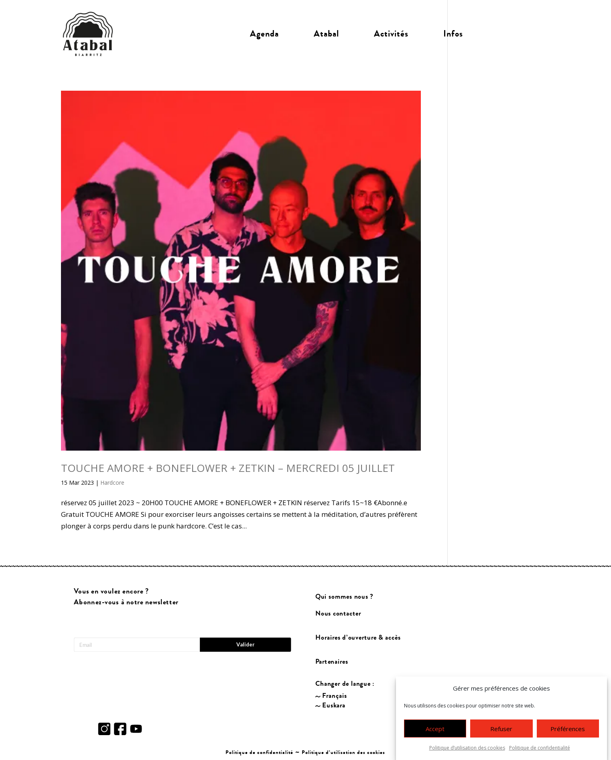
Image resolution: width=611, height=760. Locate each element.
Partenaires (331, 661)
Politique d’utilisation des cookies (467, 751)
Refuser (501, 731)
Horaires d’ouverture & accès (357, 637)
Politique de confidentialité (539, 751)
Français (334, 696)
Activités (391, 33)
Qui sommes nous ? (344, 596)
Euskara (333, 705)
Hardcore (112, 482)
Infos (453, 33)
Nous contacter (338, 613)
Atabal (326, 33)
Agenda (264, 33)
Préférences (567, 731)
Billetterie (516, 33)
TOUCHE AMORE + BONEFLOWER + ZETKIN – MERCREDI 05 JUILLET (228, 468)
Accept (435, 731)
